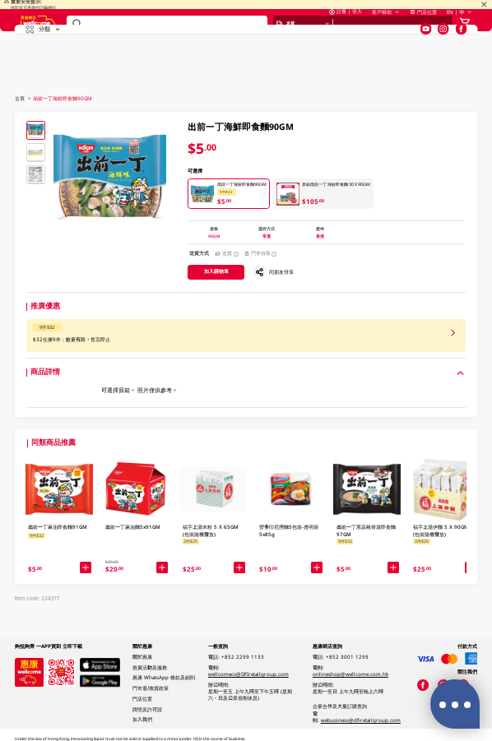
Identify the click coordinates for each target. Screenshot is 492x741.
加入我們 (142, 719)
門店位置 (423, 29)
